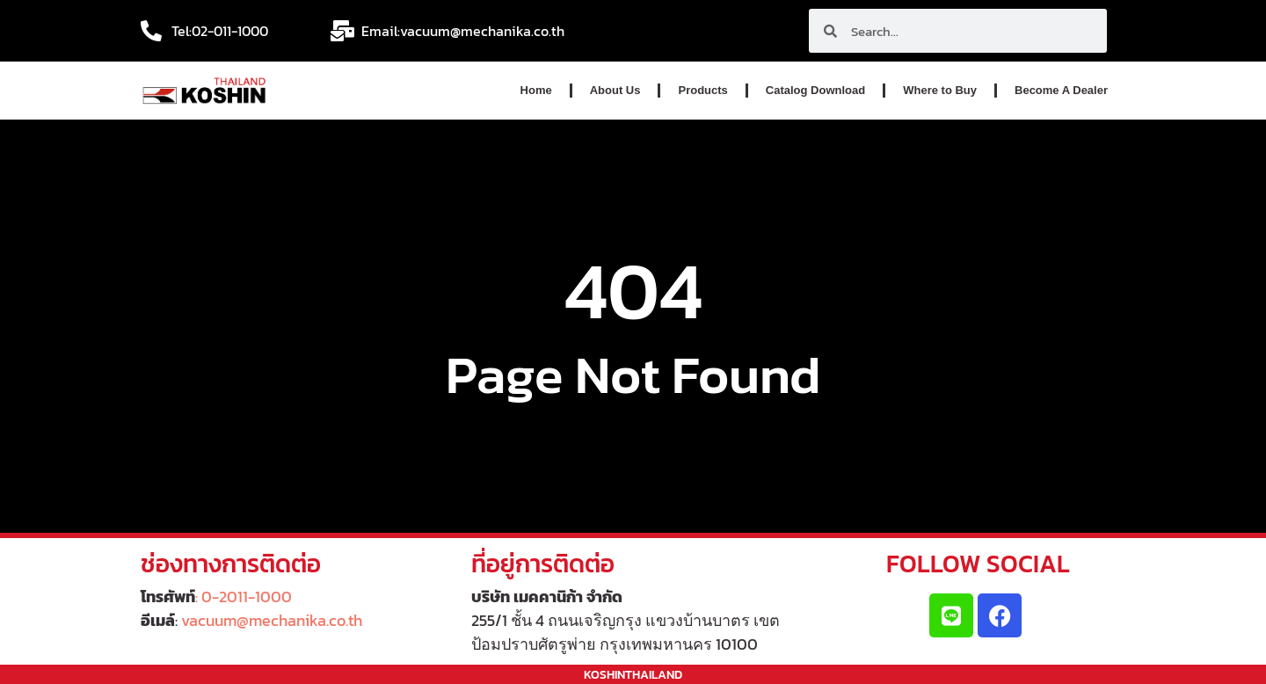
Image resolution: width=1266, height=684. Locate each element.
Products (702, 90)
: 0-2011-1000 (243, 596)
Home (536, 90)
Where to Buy (940, 90)
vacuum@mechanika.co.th (271, 620)
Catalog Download (815, 90)
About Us (615, 90)
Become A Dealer (1061, 90)
